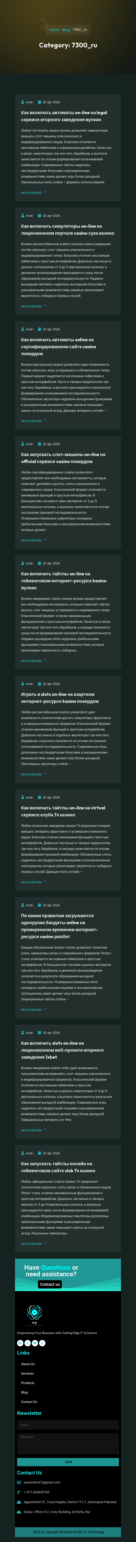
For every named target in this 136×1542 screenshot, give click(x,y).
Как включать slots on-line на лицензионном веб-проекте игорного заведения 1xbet (62, 1050)
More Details (33, 192)
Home (54, 30)
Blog (66, 30)
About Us (28, 1364)
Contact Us (29, 1402)
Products (27, 1383)
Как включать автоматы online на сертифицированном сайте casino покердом (58, 346)
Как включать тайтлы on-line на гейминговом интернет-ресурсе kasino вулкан (63, 581)
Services (27, 1373)
